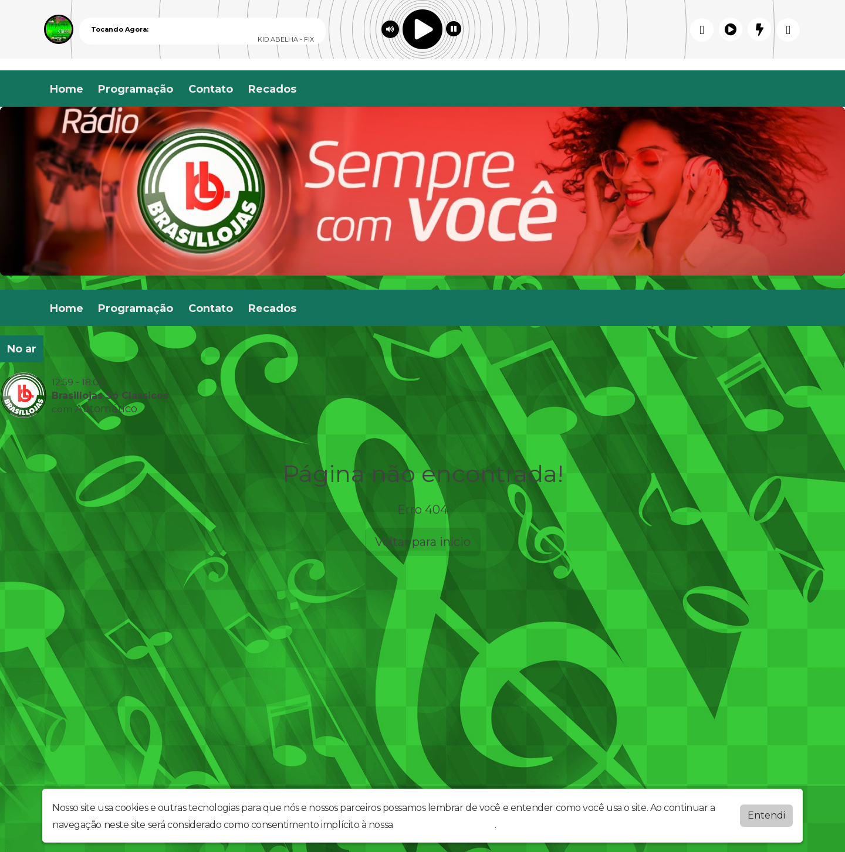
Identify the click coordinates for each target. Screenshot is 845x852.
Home (66, 89)
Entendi (766, 815)
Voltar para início (423, 542)
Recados (272, 89)
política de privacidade (445, 824)
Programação (135, 89)
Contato (210, 89)
